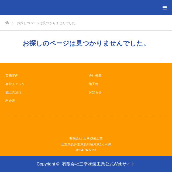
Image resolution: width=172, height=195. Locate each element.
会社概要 (95, 75)
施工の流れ (13, 92)
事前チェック (15, 84)
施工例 (93, 84)
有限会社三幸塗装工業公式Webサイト (99, 164)
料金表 (10, 101)
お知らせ (95, 92)
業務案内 (11, 75)
